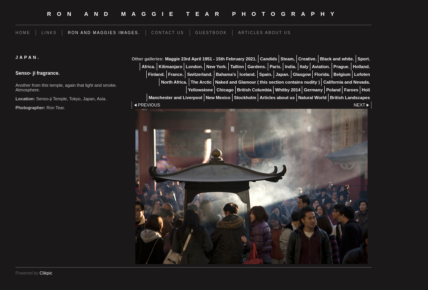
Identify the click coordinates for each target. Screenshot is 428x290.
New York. (216, 66)
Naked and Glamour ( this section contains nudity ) (267, 82)
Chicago (224, 90)
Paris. (275, 66)
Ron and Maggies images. (104, 33)
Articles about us (264, 33)
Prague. (341, 66)
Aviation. (321, 66)
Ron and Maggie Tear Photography (193, 14)
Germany (313, 90)
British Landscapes (350, 97)
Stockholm (245, 97)
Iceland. (248, 74)
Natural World (312, 97)
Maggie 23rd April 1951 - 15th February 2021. (210, 59)
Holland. (361, 66)
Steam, (288, 59)
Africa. (148, 66)
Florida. (322, 74)
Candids (268, 59)
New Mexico (218, 97)
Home (22, 33)
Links (48, 33)
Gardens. (256, 66)
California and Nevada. (346, 82)
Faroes (351, 90)
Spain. (265, 74)
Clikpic (45, 273)
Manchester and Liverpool (175, 97)
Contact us (167, 33)
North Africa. (174, 82)
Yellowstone (200, 90)
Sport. (364, 59)
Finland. (156, 74)
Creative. (307, 59)
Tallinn (237, 66)
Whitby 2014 (287, 90)
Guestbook (211, 33)
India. (290, 66)
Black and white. (337, 59)
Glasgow (302, 74)
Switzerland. (199, 74)
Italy (304, 66)
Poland (333, 90)
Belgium (342, 74)
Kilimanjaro (170, 66)
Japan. (282, 74)
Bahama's (226, 74)
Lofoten (362, 74)
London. (194, 66)
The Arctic (201, 82)
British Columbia (254, 90)
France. (176, 74)
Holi (366, 90)
